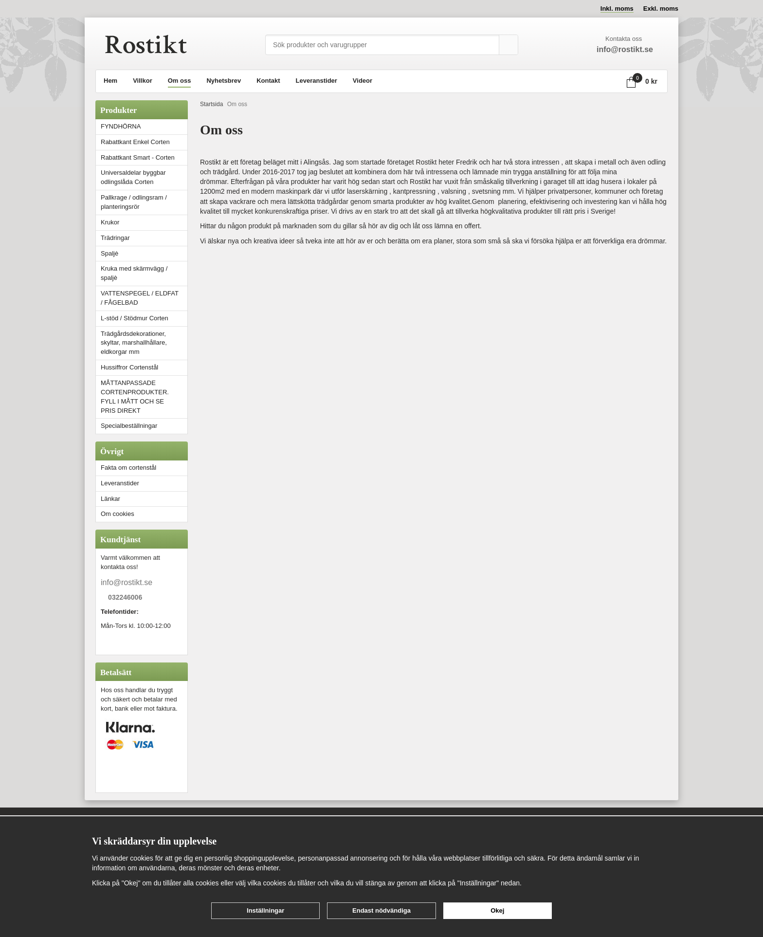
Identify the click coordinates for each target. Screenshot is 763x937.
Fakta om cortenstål (128, 467)
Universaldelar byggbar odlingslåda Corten (144, 177)
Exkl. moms (660, 8)
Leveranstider (316, 80)
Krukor (110, 222)
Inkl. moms (617, 8)
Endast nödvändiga (381, 910)
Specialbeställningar (129, 425)
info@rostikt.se (126, 582)
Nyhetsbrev (223, 80)
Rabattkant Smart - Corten (144, 157)
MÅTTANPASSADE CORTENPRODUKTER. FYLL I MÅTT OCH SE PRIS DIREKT (135, 396)
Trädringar (115, 237)
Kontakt (268, 80)
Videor (362, 80)
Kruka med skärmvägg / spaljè (134, 273)
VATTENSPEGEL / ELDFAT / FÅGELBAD (140, 298)
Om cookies (117, 513)
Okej (497, 910)
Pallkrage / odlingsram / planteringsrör (134, 202)
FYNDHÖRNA (121, 126)
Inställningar (265, 910)
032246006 (125, 598)
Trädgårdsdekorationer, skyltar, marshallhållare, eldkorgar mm (134, 343)
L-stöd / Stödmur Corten (144, 318)
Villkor (142, 80)
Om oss (179, 80)
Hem (110, 80)
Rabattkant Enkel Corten (135, 142)
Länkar (110, 498)
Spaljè (109, 253)
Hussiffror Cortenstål (129, 367)
